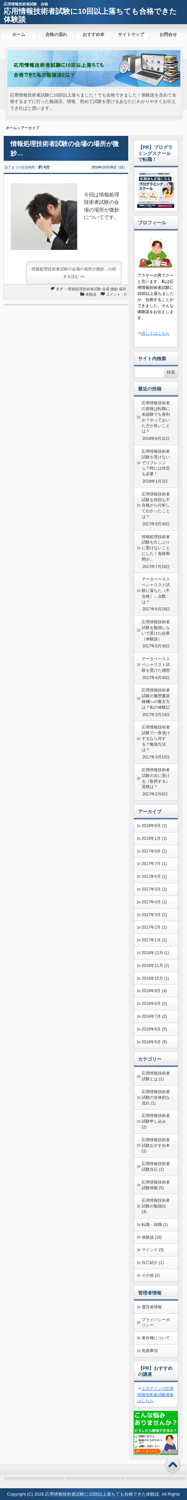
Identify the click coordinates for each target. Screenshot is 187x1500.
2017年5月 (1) (154, 889)
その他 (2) (151, 1275)
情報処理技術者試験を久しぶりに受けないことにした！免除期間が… (156, 548)
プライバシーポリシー (156, 1322)
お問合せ (168, 34)
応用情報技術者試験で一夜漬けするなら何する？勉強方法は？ (156, 738)
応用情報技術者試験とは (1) (156, 1076)
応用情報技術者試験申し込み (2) (156, 1121)
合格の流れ (56, 34)
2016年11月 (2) (155, 965)
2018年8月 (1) (154, 825)
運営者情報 (152, 1307)
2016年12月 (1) (155, 952)
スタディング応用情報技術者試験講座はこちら (155, 1394)
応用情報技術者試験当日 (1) (156, 1166)
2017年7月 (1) (154, 863)
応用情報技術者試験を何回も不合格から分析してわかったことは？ (156, 505)
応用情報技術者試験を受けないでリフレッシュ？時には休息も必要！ (156, 462)
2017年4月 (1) (154, 902)
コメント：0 (116, 294)
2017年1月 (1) (154, 940)
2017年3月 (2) (154, 914)
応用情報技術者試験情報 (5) (156, 1185)
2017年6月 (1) (154, 876)
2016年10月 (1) (155, 978)
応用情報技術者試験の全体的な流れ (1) (156, 1097)
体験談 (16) (152, 1237)
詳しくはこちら (155, 333)
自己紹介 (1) (153, 1262)
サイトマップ (131, 34)
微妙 (114, 289)
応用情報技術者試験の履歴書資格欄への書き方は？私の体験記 (156, 698)
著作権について (156, 1338)
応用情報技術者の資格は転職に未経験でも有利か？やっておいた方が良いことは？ (156, 417)
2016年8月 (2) (154, 1003)
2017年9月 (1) (154, 851)
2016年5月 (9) (154, 1042)
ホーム (18, 34)
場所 (122, 289)
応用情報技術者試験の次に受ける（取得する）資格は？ (156, 778)
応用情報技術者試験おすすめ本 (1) (156, 1145)
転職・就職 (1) (155, 1224)
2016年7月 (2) (154, 1016)
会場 (105, 289)
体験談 (90, 294)
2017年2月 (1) (154, 927)
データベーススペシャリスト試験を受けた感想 (156, 665)
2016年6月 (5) (154, 1029)
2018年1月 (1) (154, 838)
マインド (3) (153, 1249)
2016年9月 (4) (154, 990)
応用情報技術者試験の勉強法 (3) (156, 1206)
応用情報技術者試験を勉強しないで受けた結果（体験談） (156, 630)
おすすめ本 (93, 34)
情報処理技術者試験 (84, 289)
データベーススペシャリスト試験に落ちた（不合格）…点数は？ (156, 590)
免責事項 (150, 1350)
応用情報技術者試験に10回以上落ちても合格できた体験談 (90, 15)
